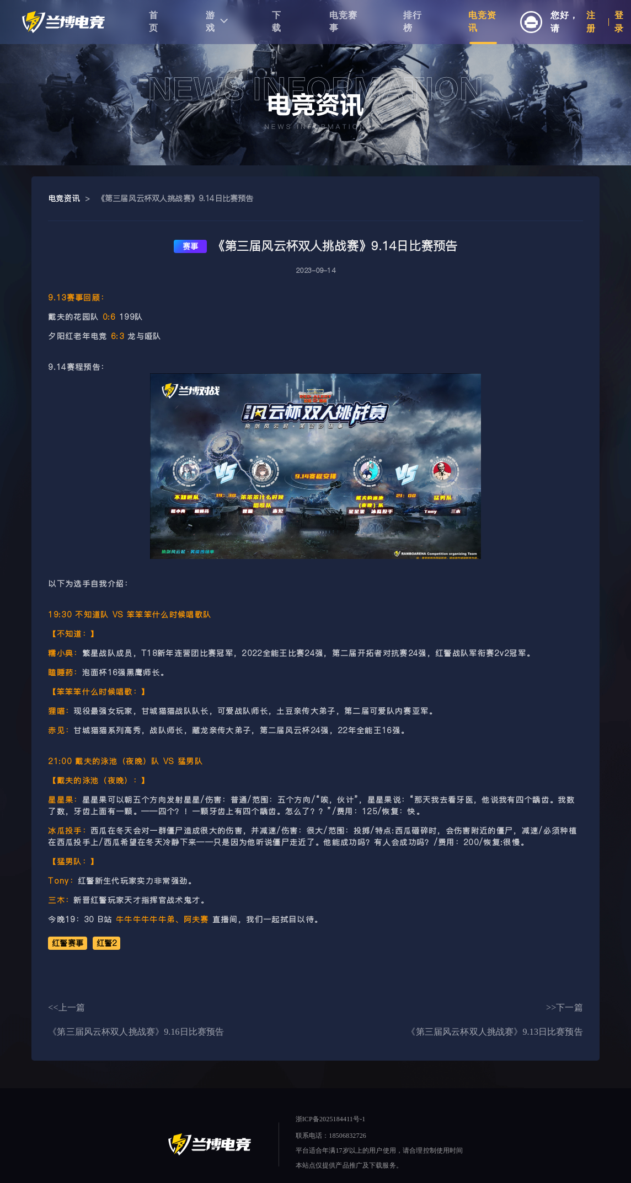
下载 (276, 21)
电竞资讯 (482, 21)
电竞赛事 (343, 21)
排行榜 (412, 21)
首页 (153, 21)
